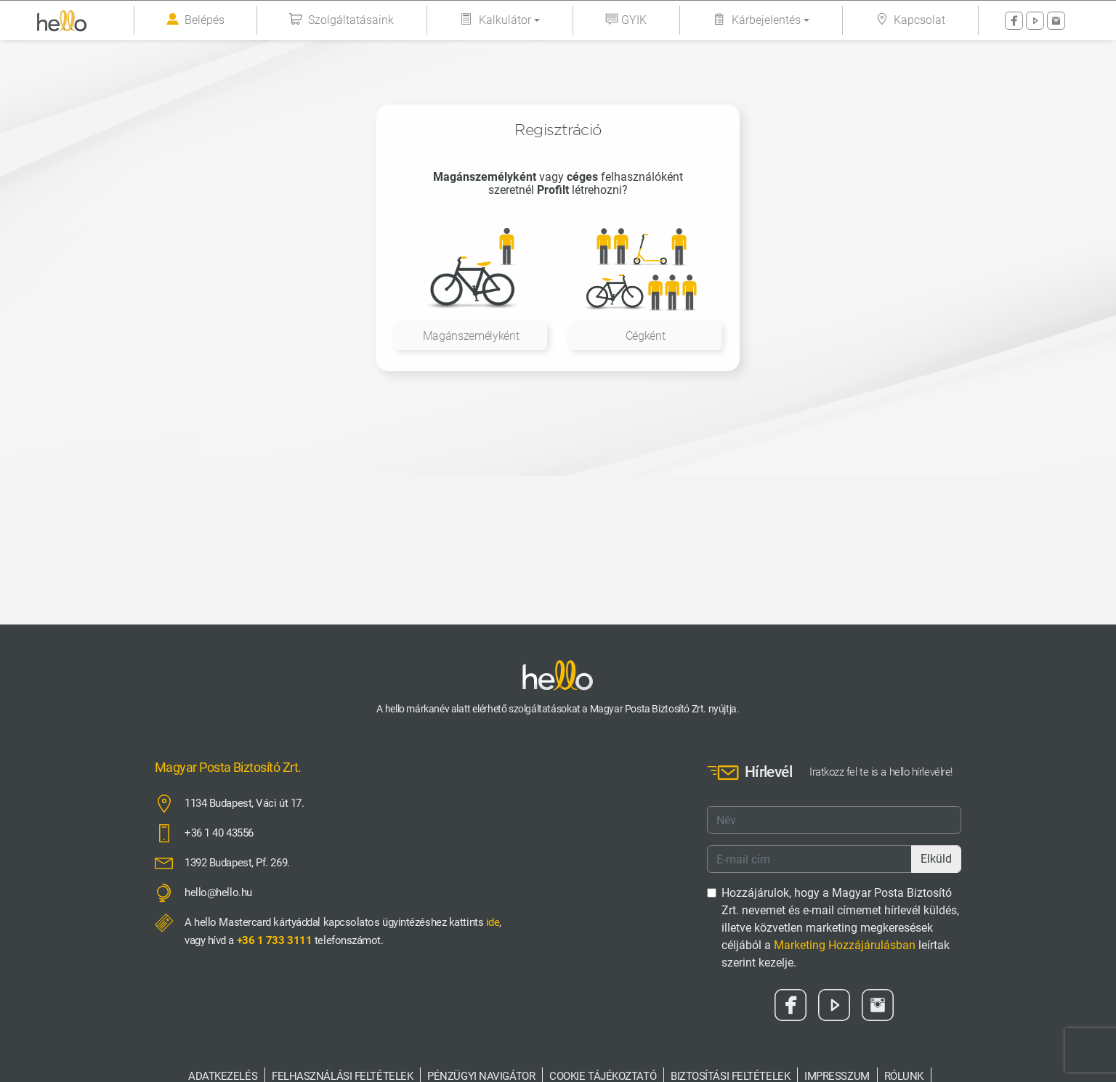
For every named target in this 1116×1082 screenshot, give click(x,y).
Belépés (195, 20)
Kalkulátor (495, 19)
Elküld (936, 859)
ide (493, 922)
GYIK (626, 19)
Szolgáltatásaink (341, 19)
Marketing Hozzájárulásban (844, 945)
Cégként (646, 336)
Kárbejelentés (757, 19)
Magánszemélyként (471, 336)
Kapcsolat (910, 19)
